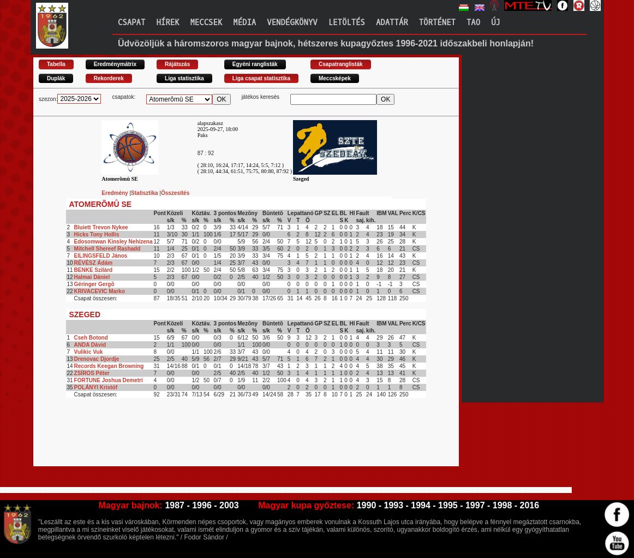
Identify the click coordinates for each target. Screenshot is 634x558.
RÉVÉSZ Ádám (93, 263)
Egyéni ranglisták (255, 64)
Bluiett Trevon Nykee (101, 227)
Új (495, 22)
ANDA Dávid (90, 345)
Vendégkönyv (292, 22)
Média (244, 22)
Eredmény (115, 193)
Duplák (56, 78)
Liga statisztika (184, 78)
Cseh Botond (91, 338)
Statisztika (145, 193)
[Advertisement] (231, 441)
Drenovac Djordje (96, 359)
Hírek (167, 22)
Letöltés (346, 22)
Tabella (56, 64)
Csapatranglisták (341, 64)
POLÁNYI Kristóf (95, 387)
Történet (437, 22)
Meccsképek (335, 78)
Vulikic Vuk (88, 352)
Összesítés (175, 193)
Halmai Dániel (92, 277)
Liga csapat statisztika (261, 78)
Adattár (392, 22)
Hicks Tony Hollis (96, 234)
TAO (473, 22)
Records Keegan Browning (109, 366)
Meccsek (206, 22)
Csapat (131, 22)
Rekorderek (109, 78)
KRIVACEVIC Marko (99, 291)
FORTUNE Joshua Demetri (108, 380)
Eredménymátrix (115, 64)
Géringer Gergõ (94, 284)
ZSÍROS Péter (92, 373)
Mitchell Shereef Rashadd (107, 249)
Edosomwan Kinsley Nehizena (113, 242)
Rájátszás (177, 64)
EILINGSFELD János (101, 256)
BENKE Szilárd (93, 270)
